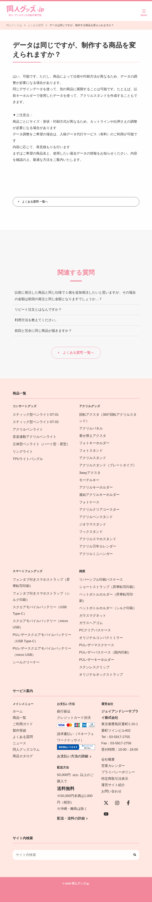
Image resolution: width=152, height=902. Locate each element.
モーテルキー (89, 480)
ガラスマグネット (92, 615)
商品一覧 (19, 718)
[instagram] (117, 803)
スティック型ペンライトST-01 (36, 414)
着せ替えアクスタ (92, 436)
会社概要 (108, 759)
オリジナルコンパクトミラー (101, 638)
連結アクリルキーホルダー (99, 495)
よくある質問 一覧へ (35, 201)
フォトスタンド (91, 450)
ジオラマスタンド (92, 524)
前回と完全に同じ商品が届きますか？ (43, 331)
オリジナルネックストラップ (101, 674)
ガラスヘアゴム (91, 623)
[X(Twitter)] (106, 803)
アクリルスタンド (92, 458)
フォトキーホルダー (94, 443)
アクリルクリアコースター (99, 509)
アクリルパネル (91, 428)
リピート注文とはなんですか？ (38, 309)
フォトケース (89, 502)
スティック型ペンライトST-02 (36, 422)
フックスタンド (91, 532)
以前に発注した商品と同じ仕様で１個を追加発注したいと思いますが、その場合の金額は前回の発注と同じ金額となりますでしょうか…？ (75, 296)
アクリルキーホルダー (96, 487)
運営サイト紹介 (113, 785)
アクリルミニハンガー (96, 554)
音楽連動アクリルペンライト (34, 437)
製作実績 (19, 730)
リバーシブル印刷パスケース (101, 579)
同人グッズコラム (26, 749)
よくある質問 (23, 737)
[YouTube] (106, 814)
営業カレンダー (113, 766)
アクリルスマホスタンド (97, 539)
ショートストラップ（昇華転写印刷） (109, 587)
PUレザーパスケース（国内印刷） (105, 652)
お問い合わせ (111, 791)
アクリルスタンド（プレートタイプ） (107, 465)
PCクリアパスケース (95, 630)
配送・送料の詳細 (71, 818)
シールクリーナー (26, 662)
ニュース (19, 743)
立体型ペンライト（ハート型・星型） (41, 444)
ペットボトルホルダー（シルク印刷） (107, 608)
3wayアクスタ (90, 473)
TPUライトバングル (28, 459)
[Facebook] (128, 803)
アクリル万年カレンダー (97, 546)
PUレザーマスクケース (96, 645)
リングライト (23, 451)
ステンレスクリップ (94, 667)
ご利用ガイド (23, 724)
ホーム (18, 711)
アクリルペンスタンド (96, 517)
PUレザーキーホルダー (96, 660)
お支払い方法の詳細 (72, 756)
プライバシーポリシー (118, 772)
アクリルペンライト (28, 429)
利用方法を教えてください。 (36, 320)
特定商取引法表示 (114, 779)
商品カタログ (23, 756)
